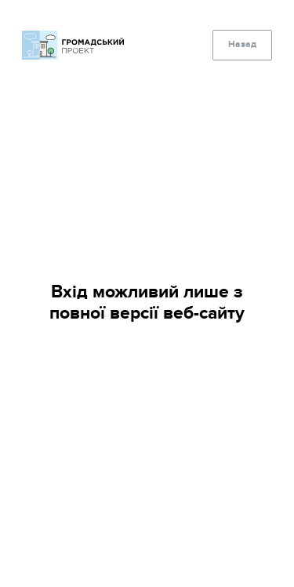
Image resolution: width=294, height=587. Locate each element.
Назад (242, 44)
